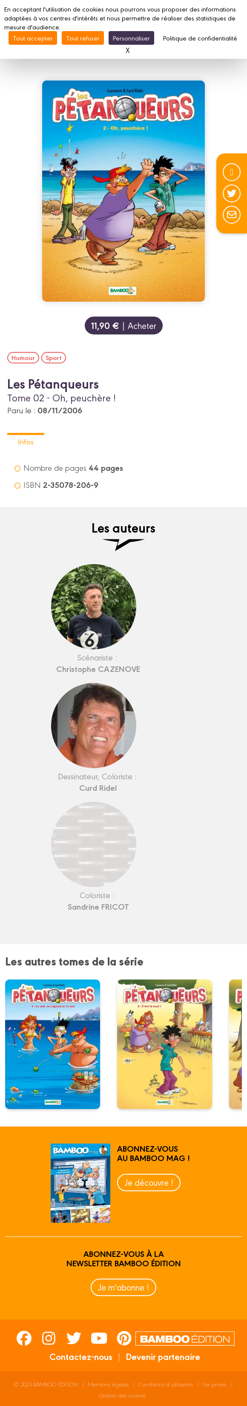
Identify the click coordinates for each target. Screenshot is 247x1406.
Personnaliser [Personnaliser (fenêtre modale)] (131, 37)
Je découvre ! (148, 1182)
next (216, 1046)
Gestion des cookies (122, 1395)
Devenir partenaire (163, 1356)
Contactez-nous (80, 1356)
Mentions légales (108, 1384)
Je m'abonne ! (123, 1287)
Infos (26, 441)
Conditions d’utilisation (165, 1384)
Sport (54, 357)
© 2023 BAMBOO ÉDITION (46, 1384)
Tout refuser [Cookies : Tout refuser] (83, 37)
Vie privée (215, 1384)
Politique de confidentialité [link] (200, 37)
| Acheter (123, 325)
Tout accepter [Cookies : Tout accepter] (33, 37)
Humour (23, 357)
